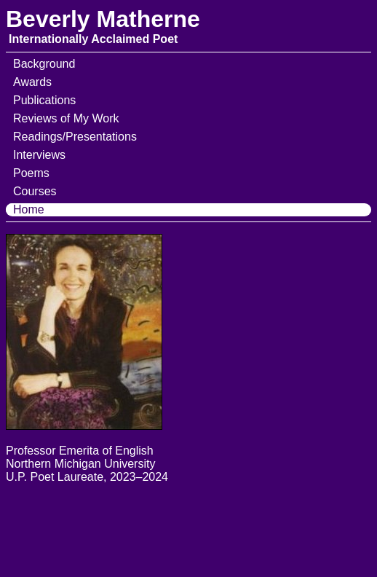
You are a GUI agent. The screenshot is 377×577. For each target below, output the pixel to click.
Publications (44, 100)
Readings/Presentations (75, 136)
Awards (32, 82)
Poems (31, 173)
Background (44, 64)
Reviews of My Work (66, 118)
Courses (35, 191)
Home (28, 209)
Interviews (39, 155)
